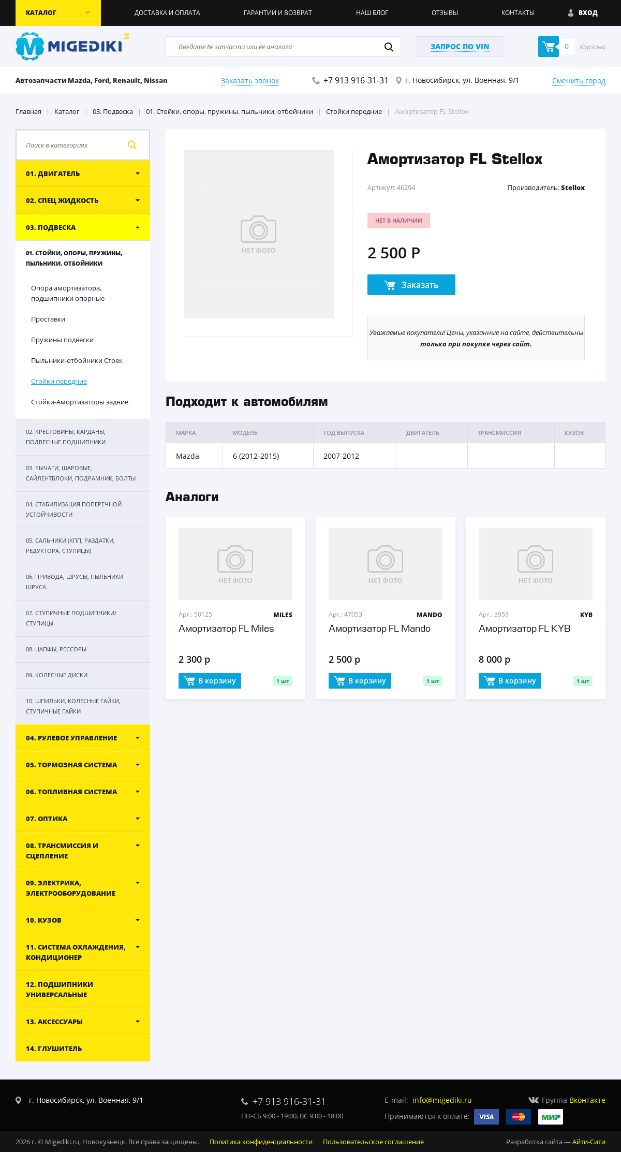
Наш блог (372, 12)
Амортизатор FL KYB (524, 629)
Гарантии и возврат (278, 12)
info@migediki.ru (442, 1100)
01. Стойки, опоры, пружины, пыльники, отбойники (229, 111)
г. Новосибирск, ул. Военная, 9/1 (462, 80)
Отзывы (445, 12)
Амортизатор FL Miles (226, 629)
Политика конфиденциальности (261, 1141)
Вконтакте (587, 1100)
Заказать (411, 285)
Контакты (518, 12)
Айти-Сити (588, 1141)
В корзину (210, 681)
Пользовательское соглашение (373, 1141)
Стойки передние (354, 111)
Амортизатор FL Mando (380, 629)
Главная (28, 111)
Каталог (67, 111)
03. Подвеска (113, 111)
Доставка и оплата (167, 12)
